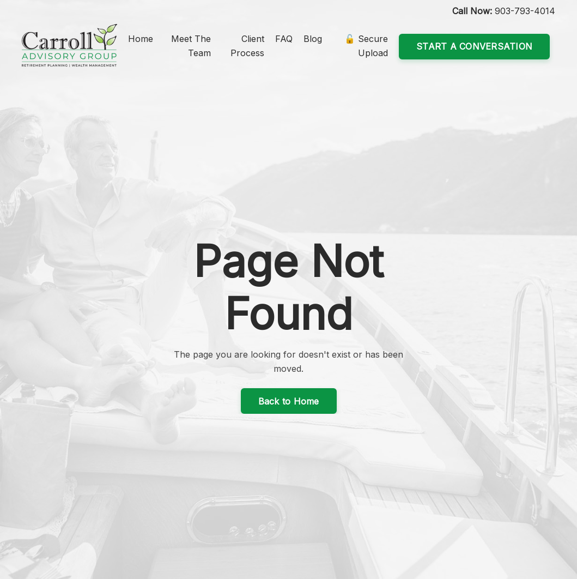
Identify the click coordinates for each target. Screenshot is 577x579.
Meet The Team (191, 45)
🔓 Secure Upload (366, 45)
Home (140, 38)
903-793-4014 (525, 10)
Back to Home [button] (288, 401)
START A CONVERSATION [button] (474, 46)
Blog (312, 38)
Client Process (247, 45)
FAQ (284, 38)
